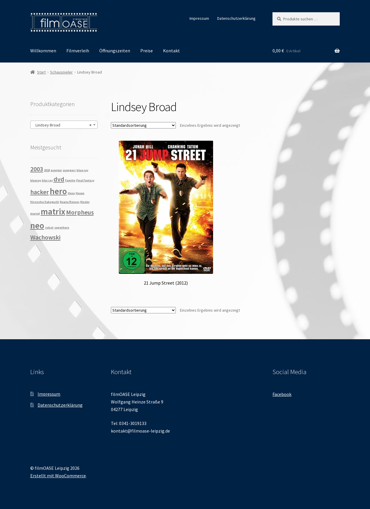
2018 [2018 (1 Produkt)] (47, 170)
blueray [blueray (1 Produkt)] (35, 180)
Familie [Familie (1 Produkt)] (70, 180)
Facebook (281, 394)
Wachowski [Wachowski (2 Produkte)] (45, 237)
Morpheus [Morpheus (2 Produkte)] (80, 212)
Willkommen (43, 50)
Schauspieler (61, 72)
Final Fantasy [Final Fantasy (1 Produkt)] (85, 180)
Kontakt (171, 50)
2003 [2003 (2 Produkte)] (36, 169)
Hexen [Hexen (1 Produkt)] (80, 193)
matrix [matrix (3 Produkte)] (53, 211)
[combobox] (64, 125)
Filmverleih (77, 50)
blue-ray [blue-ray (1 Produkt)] (82, 170)
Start (41, 72)
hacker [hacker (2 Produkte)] (39, 192)
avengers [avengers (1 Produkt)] (69, 170)
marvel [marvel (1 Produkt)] (35, 213)
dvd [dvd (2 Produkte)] (59, 179)
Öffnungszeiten (114, 50)
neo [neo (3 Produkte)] (37, 225)
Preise (146, 50)
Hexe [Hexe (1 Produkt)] (71, 193)
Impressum (199, 18)
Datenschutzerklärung (236, 18)
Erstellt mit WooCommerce (58, 475)
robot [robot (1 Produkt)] (49, 227)
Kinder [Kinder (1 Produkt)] (85, 202)
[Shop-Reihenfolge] (143, 125)
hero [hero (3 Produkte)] (58, 191)
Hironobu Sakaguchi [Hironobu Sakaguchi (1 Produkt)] (44, 202)
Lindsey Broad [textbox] (62, 125)
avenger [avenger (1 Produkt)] (56, 170)
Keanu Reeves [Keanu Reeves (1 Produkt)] (69, 202)
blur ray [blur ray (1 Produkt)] (47, 180)
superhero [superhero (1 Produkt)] (61, 227)
